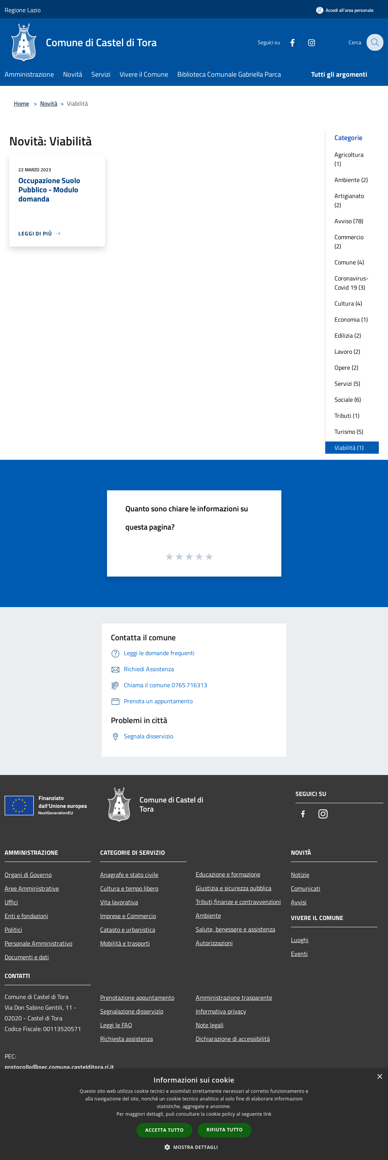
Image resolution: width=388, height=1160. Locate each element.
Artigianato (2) (349, 200)
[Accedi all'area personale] (344, 10)
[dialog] (194, 1114)
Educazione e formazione (228, 874)
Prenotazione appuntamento (137, 997)
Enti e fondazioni (26, 915)
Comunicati (305, 888)
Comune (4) (349, 262)
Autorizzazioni (214, 942)
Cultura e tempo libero (129, 888)
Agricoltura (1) (349, 159)
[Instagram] (306, 42)
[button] (194, 1147)
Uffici (11, 902)
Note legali (210, 1025)
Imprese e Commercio (128, 915)
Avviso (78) (348, 221)
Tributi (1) (346, 415)
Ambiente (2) (351, 179)
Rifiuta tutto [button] (224, 1129)
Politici (13, 929)
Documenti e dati (27, 957)
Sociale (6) (347, 399)
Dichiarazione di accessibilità (233, 1038)
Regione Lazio (23, 9)
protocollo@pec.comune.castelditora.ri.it (59, 1066)
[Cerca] (374, 42)
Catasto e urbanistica (127, 929)
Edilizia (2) (347, 335)
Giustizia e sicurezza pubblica (233, 888)
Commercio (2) (349, 241)
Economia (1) (351, 319)
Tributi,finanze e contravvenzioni (238, 901)
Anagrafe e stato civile (129, 874)
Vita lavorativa (119, 902)
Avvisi (299, 902)
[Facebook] (287, 42)
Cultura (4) (348, 303)
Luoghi (299, 939)
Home (21, 103)
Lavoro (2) (347, 351)
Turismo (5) (348, 431)
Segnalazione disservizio (131, 1011)
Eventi (299, 953)
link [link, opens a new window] (267, 1114)
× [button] (379, 1077)
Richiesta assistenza (126, 1038)
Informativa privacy (221, 1011)
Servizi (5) (347, 383)
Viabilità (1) (349, 447)
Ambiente (208, 915)
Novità (48, 103)
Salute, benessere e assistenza (235, 929)
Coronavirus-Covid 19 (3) (351, 283)
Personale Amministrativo (38, 943)
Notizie (300, 874)
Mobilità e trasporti (125, 943)
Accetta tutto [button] (164, 1130)
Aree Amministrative (32, 888)
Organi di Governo (28, 874)
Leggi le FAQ (116, 1025)
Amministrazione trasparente (234, 997)
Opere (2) (346, 367)
